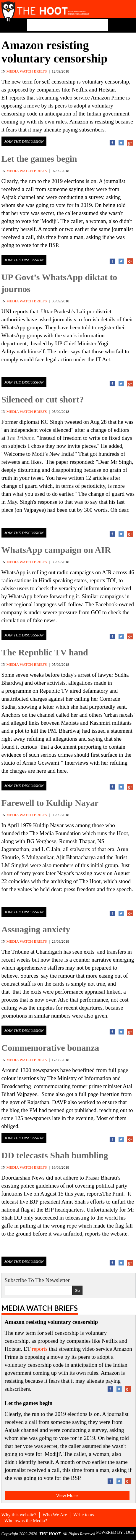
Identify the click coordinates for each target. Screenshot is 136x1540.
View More (67, 1495)
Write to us (83, 1514)
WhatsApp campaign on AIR (56, 550)
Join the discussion (24, 141)
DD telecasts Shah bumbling (54, 1155)
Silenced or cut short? (42, 399)
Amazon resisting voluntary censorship (54, 51)
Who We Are (55, 1514)
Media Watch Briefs (39, 1308)
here (41, 771)
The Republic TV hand (44, 652)
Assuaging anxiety (35, 929)
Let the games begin (39, 158)
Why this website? (18, 1514)
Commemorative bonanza (50, 1048)
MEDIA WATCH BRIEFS (27, 71)
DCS (130, 1532)
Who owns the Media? (25, 1520)
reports (17, 97)
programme (18, 691)
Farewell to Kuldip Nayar (50, 803)
